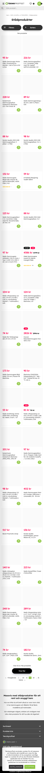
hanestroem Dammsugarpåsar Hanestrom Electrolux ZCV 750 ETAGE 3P (10, 103)
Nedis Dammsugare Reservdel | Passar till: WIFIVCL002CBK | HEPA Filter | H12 (11, 615)
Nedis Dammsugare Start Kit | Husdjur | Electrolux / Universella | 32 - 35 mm (32, 494)
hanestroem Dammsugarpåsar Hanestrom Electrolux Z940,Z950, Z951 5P (10, 456)
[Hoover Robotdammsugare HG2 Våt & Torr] (32, 321)
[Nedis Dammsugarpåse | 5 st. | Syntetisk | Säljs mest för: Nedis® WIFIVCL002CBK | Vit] (32, 45)
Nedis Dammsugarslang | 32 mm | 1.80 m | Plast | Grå (32, 102)
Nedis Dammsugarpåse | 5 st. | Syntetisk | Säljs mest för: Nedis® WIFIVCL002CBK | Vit (32, 64)
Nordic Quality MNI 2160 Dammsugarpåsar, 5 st (32, 218)
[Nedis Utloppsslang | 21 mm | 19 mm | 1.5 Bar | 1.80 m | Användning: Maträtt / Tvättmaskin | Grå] (32, 398)
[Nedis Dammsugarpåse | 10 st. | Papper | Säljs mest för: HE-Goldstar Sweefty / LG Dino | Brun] (32, 437)
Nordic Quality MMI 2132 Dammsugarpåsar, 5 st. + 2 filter (32, 142)
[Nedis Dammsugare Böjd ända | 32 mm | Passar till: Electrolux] (11, 358)
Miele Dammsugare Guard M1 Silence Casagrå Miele (30, 258)
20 (23, 678)
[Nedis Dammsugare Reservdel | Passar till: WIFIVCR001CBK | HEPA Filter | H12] (11, 161)
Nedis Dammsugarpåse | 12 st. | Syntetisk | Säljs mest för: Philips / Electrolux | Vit (32, 298)
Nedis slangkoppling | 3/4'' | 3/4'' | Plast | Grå (10, 654)
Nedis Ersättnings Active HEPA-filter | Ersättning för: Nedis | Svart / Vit (11, 415)
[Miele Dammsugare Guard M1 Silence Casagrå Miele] (32, 240)
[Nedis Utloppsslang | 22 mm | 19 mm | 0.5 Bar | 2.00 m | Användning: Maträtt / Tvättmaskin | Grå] (11, 476)
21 (26, 678)
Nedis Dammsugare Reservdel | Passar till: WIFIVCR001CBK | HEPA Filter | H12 (11, 180)
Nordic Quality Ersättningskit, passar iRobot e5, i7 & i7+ (31, 535)
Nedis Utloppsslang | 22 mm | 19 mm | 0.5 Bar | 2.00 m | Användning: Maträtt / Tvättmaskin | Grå (11, 496)
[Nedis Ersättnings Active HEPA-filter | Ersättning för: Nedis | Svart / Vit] (11, 398)
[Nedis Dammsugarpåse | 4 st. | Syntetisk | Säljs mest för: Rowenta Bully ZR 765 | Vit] (11, 201)
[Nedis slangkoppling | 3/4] (11, 637)
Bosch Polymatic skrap (10, 534)
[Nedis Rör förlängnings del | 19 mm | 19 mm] (11, 321)
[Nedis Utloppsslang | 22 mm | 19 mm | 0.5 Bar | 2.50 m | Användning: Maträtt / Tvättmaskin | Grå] (11, 279)
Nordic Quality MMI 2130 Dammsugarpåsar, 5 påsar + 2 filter (11, 142)
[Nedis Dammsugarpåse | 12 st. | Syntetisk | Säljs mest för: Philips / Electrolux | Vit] (32, 279)
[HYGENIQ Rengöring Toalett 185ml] (32, 161)
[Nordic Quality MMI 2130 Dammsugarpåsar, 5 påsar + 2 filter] (11, 124)
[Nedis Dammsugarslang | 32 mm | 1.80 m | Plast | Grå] (32, 85)
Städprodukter (33, 15)
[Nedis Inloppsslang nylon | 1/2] (32, 596)
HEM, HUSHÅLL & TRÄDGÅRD (19, 15)
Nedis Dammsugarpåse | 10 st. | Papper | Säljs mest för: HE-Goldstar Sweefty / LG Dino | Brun (32, 456)
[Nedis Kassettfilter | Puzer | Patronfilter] (32, 555)
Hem (7, 15)
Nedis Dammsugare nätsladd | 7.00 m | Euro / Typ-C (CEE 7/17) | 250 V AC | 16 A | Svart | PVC (11, 259)
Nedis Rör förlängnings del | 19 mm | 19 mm (10, 338)
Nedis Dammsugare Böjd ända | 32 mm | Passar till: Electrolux (11, 376)
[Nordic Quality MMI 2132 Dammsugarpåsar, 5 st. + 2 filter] (32, 124)
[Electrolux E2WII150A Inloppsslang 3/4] (32, 358)
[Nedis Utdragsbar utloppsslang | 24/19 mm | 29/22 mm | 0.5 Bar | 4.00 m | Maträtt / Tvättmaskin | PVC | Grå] (11, 555)
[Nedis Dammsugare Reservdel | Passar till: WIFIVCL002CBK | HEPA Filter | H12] (11, 596)
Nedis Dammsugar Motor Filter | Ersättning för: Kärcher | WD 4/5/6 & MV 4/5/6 (11, 64)
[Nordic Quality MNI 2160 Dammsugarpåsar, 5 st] (32, 201)
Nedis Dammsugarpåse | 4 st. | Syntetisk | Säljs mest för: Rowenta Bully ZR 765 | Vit (11, 220)
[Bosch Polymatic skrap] (11, 517)
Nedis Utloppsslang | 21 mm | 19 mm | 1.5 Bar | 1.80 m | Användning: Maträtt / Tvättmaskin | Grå (32, 416)
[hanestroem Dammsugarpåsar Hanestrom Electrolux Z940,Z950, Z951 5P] (11, 437)
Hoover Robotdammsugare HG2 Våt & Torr (32, 339)
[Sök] (22, 8)
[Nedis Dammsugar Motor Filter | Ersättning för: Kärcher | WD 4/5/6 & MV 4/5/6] (11, 45)
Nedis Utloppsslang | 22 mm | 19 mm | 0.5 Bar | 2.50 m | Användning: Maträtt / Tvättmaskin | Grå (11, 299)
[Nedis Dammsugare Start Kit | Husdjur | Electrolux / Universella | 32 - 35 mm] (32, 476)
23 (33, 678)
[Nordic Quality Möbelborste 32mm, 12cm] (32, 637)
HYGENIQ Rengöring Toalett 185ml (31, 179)
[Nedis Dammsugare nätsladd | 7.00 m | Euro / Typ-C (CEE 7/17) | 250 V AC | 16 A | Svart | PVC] (11, 240)
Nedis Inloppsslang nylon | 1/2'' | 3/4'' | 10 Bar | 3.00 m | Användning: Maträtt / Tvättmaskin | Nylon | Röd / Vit (32, 616)
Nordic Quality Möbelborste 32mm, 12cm (32, 654)
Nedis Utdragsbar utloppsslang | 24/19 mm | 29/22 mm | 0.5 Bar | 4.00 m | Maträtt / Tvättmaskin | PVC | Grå (11, 574)
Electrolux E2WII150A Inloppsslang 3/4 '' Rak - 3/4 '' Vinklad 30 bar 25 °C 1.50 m (32, 377)
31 (38, 678)
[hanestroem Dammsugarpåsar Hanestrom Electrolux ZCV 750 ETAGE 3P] (11, 85)
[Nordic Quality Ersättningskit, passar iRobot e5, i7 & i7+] (32, 517)
